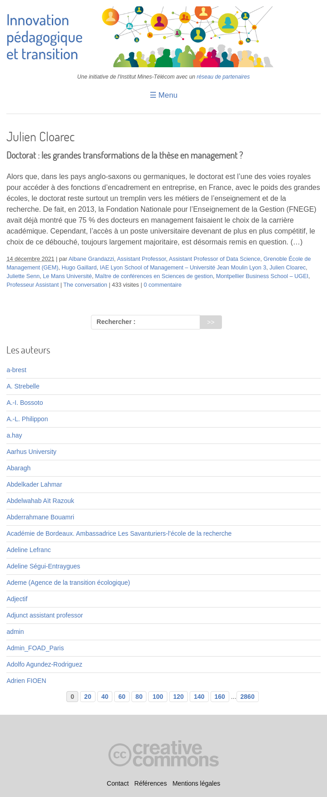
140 (199, 696)
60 (122, 696)
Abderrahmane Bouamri (40, 517)
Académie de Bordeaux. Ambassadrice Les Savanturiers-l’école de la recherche (118, 533)
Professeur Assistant (32, 285)
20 (87, 696)
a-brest (16, 370)
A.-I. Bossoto (24, 402)
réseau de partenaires (223, 77)
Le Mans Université (67, 276)
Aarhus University (31, 451)
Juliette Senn (23, 276)
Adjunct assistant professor (44, 615)
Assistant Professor (141, 259)
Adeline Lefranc (28, 549)
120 (178, 696)
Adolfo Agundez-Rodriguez (44, 664)
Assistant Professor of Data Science (214, 259)
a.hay (14, 435)
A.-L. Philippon (27, 419)
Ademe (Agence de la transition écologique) (68, 582)
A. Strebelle (22, 386)
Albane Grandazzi (91, 259)
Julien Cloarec (287, 267)
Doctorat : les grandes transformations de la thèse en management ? (124, 155)
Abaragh (18, 468)
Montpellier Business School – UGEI (262, 276)
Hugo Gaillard (78, 267)
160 (220, 696)
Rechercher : (116, 321)
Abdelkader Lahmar (34, 484)
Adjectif (16, 599)
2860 (248, 696)
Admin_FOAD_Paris (35, 648)
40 (105, 696)
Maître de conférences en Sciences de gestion (154, 276)
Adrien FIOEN (26, 680)
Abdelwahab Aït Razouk (40, 500)
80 (139, 696)
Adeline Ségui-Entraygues (43, 566)
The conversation (85, 285)
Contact (118, 783)
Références (150, 783)
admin (15, 631)
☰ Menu (164, 95)
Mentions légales (196, 783)
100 (157, 696)
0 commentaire (162, 285)
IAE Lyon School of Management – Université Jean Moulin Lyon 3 (183, 267)
